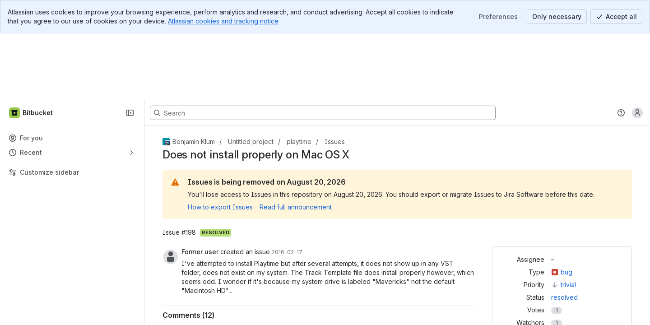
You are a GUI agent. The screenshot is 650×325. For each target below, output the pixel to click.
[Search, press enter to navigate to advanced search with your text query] (323, 46)
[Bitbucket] (31, 46)
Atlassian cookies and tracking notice (223, 21)
